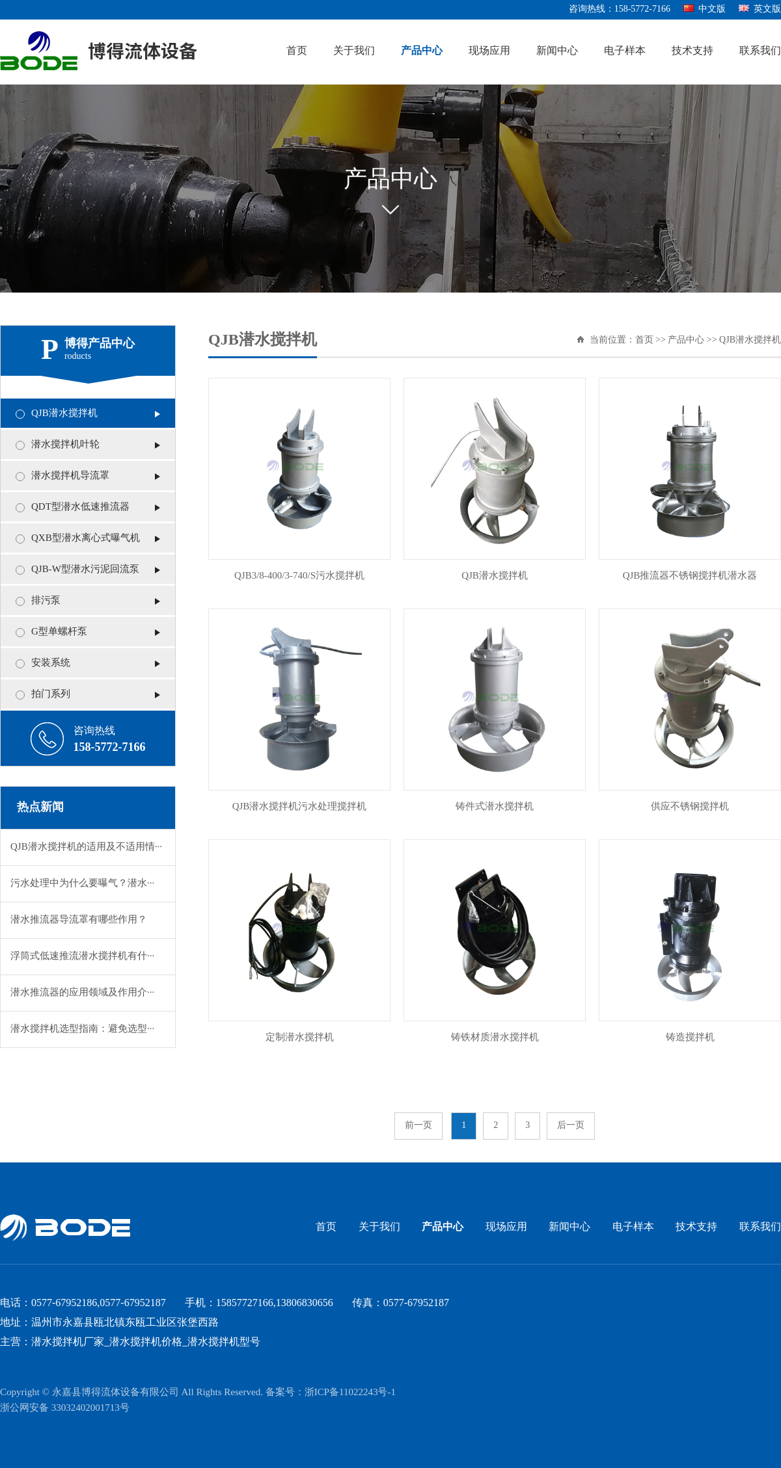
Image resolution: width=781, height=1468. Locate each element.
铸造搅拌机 (690, 1037)
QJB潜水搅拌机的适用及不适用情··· (86, 847)
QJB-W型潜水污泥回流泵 (85, 569)
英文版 (760, 9)
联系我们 (760, 51)
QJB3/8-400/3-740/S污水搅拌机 (299, 576)
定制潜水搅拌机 (300, 1037)
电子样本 (625, 51)
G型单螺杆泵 (59, 632)
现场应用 (489, 51)
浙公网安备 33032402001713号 (65, 1408)
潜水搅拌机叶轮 (65, 444)
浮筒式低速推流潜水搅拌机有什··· (82, 956)
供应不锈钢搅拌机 (690, 807)
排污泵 (46, 601)
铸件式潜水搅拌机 (495, 807)
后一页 (570, 1126)
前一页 (418, 1126)
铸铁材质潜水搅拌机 (495, 1037)
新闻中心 (557, 51)
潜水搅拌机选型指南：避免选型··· (82, 1029)
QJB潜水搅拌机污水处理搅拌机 (299, 807)
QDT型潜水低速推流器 (80, 507)
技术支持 (692, 51)
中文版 (704, 9)
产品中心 (422, 51)
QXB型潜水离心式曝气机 (85, 538)
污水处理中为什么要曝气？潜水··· (82, 883)
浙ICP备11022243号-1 (350, 1392)
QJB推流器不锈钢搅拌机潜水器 (690, 576)
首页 (296, 51)
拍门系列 (50, 694)
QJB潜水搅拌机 (64, 413)
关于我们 (354, 51)
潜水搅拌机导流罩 (70, 476)
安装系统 (50, 663)
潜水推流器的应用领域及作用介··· (82, 993)
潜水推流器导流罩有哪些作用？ (78, 920)
